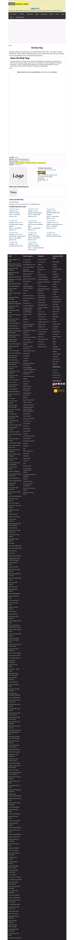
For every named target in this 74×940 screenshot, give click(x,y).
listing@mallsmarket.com (23, 204)
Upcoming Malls (20, 17)
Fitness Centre (27, 314)
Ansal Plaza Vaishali (13, 323)
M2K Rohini (11, 553)
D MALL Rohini (12, 382)
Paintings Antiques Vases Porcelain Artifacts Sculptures (28, 409)
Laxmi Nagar (56, 309)
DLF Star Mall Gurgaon (14, 443)
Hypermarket (26, 353)
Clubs (24, 293)
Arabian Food (41, 262)
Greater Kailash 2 (57, 279)
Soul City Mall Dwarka (14, 814)
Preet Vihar (56, 334)
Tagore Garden (18, 234)
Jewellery (25, 360)
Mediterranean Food (43, 321)
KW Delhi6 (11, 543)
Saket (16, 211)
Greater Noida (56, 281)
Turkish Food (41, 344)
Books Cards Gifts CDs (29, 279)
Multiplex (25, 397)
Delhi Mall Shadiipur (13, 391)
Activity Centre (27, 259)
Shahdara (55, 346)
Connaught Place (13, 360)
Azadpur (55, 266)
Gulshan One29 (12, 514)
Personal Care (42, 163)
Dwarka (55, 271)
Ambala (55, 264)
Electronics (26, 300)
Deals (36, 14)
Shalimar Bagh (37, 222)
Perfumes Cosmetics (31, 163)
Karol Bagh (56, 296)
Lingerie (25, 378)
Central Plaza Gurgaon (14, 344)
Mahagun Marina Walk (14, 555)
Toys (24, 463)
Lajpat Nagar (56, 306)
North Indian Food (43, 329)
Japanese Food (42, 314)
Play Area (25, 433)
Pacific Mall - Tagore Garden (17, 236)
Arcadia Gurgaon (13, 326)
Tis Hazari (55, 356)
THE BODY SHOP (14, 209)
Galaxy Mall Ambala (13, 478)
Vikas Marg (56, 361)
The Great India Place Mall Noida (47, 170)
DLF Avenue (11, 398)
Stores (11, 17)
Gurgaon (35, 211)
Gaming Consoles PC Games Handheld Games (29, 326)
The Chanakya (12, 874)
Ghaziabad (55, 276)
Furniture (25, 321)
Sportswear (26, 453)
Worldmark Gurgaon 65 (14, 938)
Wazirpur (55, 364)
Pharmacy (26, 426)
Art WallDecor (27, 262)
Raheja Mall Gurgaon (14, 749)
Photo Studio (26, 428)
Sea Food (40, 336)
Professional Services (29, 436)
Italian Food (41, 311)
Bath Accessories (20, 163)
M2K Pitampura (12, 550)
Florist (24, 316)
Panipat (55, 321)
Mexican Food (41, 324)
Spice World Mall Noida (14, 834)
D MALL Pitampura (13, 379)
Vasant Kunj (55, 222)
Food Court (41, 293)
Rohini (54, 339)
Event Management (28, 305)
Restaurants (41, 334)
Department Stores (28, 295)
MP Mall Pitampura (13, 600)
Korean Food (41, 316)
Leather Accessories (28, 376)
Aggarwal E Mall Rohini (14, 277)
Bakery (40, 264)
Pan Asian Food (42, 331)
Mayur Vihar (56, 311)
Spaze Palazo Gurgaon (14, 827)
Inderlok (55, 286)
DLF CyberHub (12, 414)
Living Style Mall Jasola (14, 545)
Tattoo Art (25, 461)
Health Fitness (27, 339)
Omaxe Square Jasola (14, 655)
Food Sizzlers (41, 300)
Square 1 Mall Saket (13, 836)
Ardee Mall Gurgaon (34, 246)
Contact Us (56, 372)
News (57, 14)
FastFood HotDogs (43, 279)
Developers (44, 14)
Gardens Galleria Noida (14, 480)
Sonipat (55, 351)
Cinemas (25, 290)
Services (25, 443)
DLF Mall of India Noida (16, 246)
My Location (13, 14)
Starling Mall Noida (13, 848)
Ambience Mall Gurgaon (35, 212)
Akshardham (56, 262)
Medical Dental (27, 386)
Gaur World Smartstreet (14, 496)
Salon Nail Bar (27, 438)
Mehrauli (55, 314)
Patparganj (55, 326)
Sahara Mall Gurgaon (14, 763)
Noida (16, 157)
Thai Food (40, 341)
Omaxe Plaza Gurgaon (14, 653)
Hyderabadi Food (42, 305)
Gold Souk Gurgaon (13, 503)
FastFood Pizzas (42, 286)
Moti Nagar (55, 316)
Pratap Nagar (56, 331)
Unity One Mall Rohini (14, 897)
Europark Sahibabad (14, 471)
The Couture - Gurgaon (14, 877)
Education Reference (29, 298)
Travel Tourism (27, 466)
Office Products (27, 402)
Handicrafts (26, 334)
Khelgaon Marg (57, 301)
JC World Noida (12, 528)
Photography (26, 431)
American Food (42, 259)
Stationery (26, 456)
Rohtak (54, 341)
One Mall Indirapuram (14, 658)
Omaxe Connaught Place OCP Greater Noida (13, 639)
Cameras (25, 284)
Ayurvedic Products (28, 267)
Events (51, 14)
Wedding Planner (28, 481)
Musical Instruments (28, 400)
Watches (25, 479)
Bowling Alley (26, 281)
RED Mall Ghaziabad (14, 752)
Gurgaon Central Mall (14, 516)
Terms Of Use (56, 377)
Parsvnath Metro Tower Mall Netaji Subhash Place (14, 732)
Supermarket (26, 458)
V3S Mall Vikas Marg (14, 904)
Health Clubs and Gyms (29, 337)
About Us (55, 370)
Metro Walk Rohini (13, 567)
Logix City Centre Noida (14, 548)
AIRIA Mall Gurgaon (13, 286)
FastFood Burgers (43, 277)
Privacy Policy (56, 375)
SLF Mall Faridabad (13, 807)
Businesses (30, 14)
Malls (62, 14)
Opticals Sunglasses (28, 405)
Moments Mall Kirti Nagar (53, 236)
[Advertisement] (37, 31)
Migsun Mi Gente (13, 586)
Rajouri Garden (18, 222)
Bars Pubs (40, 267)
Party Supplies (27, 416)
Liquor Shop (26, 381)
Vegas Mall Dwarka (13, 911)
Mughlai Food (41, 326)
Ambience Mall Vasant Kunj (54, 224)
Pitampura (55, 329)
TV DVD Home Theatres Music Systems (27, 470)
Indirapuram (56, 289)
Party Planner (27, 413)
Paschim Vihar (56, 324)
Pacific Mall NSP (12, 682)
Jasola (54, 294)
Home (10, 45)
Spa (24, 448)
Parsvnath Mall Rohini (14, 697)
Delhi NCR (35, 9)
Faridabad (55, 274)
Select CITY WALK (14, 212)
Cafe (39, 272)
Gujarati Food (41, 302)
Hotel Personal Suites (29, 351)
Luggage (25, 383)
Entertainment (27, 303)
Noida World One (13, 614)
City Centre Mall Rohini (14, 353)
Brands (22, 14)
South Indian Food (43, 339)
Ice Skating (26, 356)
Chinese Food (41, 274)
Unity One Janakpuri (14, 895)
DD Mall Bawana (13, 389)
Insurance (26, 358)
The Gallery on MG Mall (14, 879)
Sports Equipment (28, 451)
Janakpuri (55, 291)
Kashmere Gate (57, 299)
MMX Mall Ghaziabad (14, 593)
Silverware (26, 446)
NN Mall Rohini (12, 611)
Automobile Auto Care (29, 264)
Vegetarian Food (42, 346)
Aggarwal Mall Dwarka (14, 283)
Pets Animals (26, 423)
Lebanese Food (42, 319)
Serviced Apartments (28, 441)
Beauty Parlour (27, 276)
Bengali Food (41, 269)
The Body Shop (25, 64)
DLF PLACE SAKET (33, 236)
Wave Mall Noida (13, 913)
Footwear (25, 319)
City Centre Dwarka (13, 350)
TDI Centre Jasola (13, 850)
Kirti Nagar (55, 234)
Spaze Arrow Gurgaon (14, 820)
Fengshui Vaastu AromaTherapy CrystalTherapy (27, 309)
